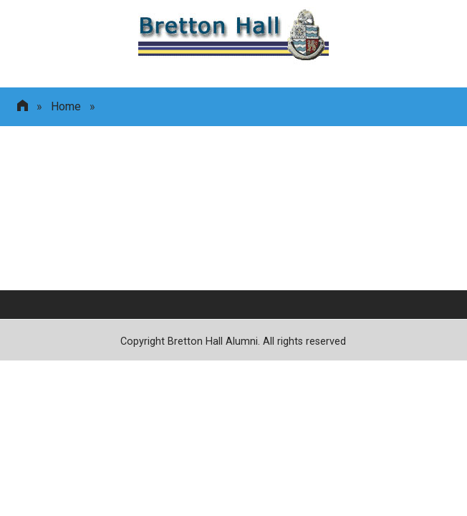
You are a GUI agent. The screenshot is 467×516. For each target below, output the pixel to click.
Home (66, 106)
